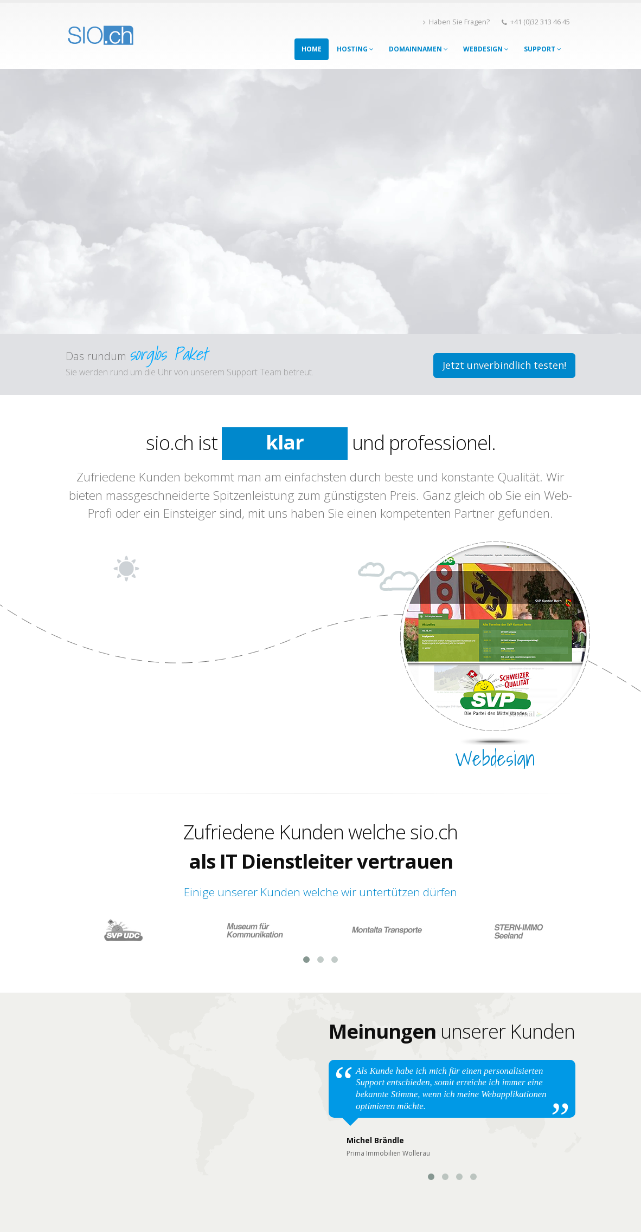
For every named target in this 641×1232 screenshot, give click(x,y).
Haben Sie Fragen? (456, 22)
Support (542, 49)
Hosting (355, 49)
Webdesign (486, 49)
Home (312, 49)
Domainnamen (418, 49)
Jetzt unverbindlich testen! (504, 364)
